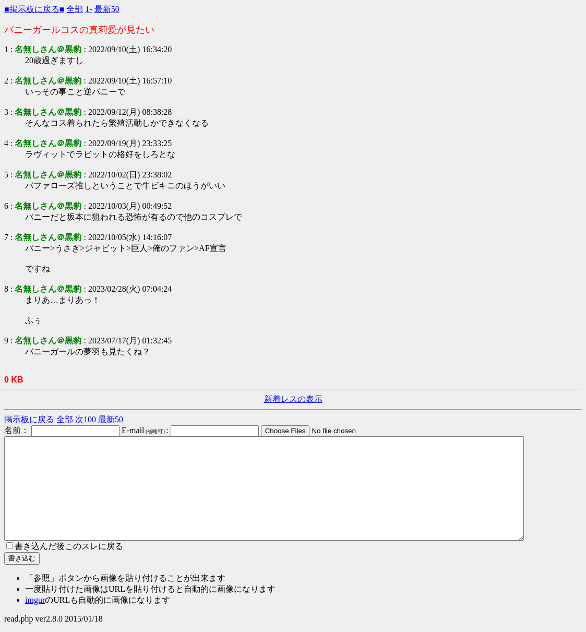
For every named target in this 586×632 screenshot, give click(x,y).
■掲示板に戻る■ (34, 9)
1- (88, 9)
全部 (74, 9)
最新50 (106, 9)
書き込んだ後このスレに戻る (64, 546)
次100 (85, 419)
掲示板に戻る (29, 419)
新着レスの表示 (293, 399)
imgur (35, 599)
